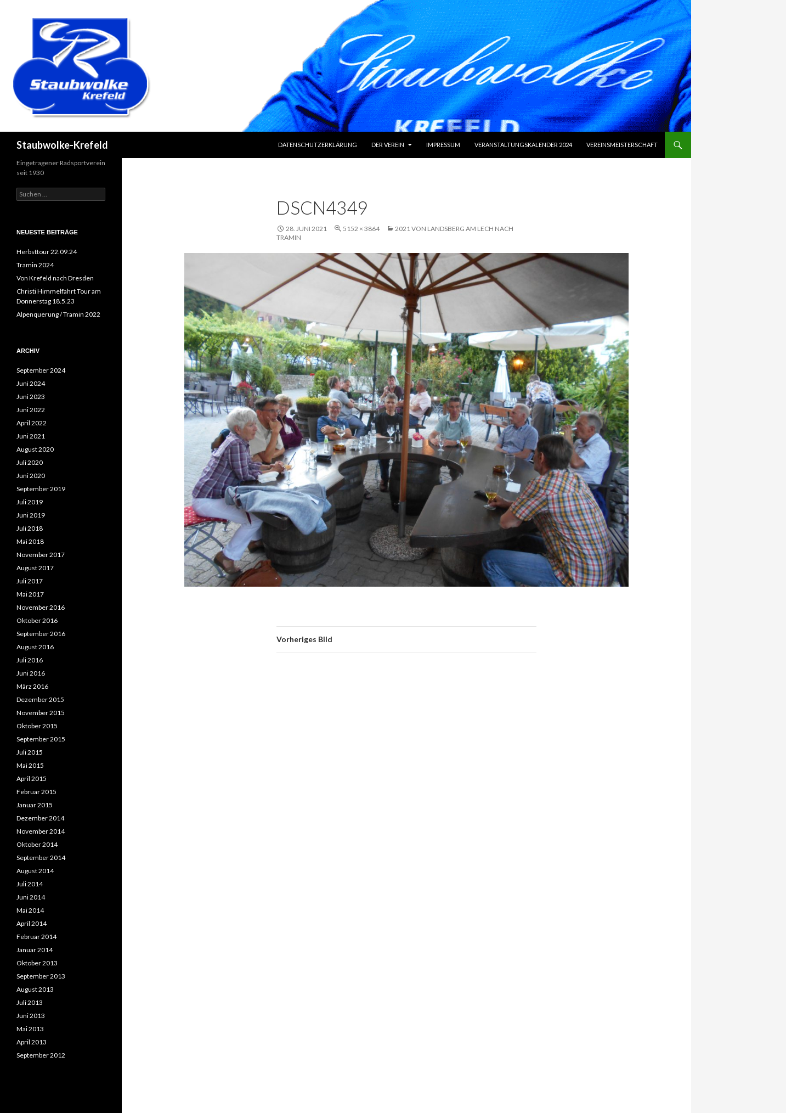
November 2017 (40, 554)
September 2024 (40, 370)
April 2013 (31, 1042)
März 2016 (32, 686)
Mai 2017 (30, 594)
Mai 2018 (30, 541)
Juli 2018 (29, 528)
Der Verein (387, 144)
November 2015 (40, 713)
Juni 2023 (30, 396)
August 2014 (35, 871)
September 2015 (40, 739)
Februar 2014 (36, 936)
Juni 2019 (30, 515)
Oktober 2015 (37, 726)
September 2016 (40, 633)
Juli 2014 (29, 884)
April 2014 (31, 923)
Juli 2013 (29, 1002)
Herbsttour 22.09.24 (46, 252)
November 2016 (40, 607)
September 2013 (40, 976)
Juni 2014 (30, 897)
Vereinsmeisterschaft (622, 144)
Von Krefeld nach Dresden (55, 278)
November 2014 (40, 831)
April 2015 (31, 778)
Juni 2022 (30, 410)
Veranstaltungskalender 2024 (523, 144)
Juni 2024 (30, 383)
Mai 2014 (30, 910)
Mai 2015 (30, 765)
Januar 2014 (34, 950)
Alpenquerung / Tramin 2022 (58, 314)
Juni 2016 (30, 673)
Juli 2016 (29, 660)
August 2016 (35, 647)
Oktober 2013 (37, 963)
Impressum (443, 144)
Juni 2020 (30, 475)
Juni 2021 (30, 436)
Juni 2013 (30, 1015)
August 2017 (35, 568)
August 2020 (35, 449)
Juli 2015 (29, 752)
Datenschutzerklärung (317, 144)
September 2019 (40, 489)
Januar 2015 (34, 805)
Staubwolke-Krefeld (62, 145)
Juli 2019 (29, 502)
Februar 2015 (36, 792)
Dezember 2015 (40, 699)
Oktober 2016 (37, 620)
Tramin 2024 (35, 265)
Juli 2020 (29, 462)
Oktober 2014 (37, 844)
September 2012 (40, 1055)
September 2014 (40, 857)
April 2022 (31, 423)
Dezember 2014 (40, 818)
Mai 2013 (30, 1029)
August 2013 (35, 989)
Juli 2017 (29, 581)
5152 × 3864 (361, 228)
